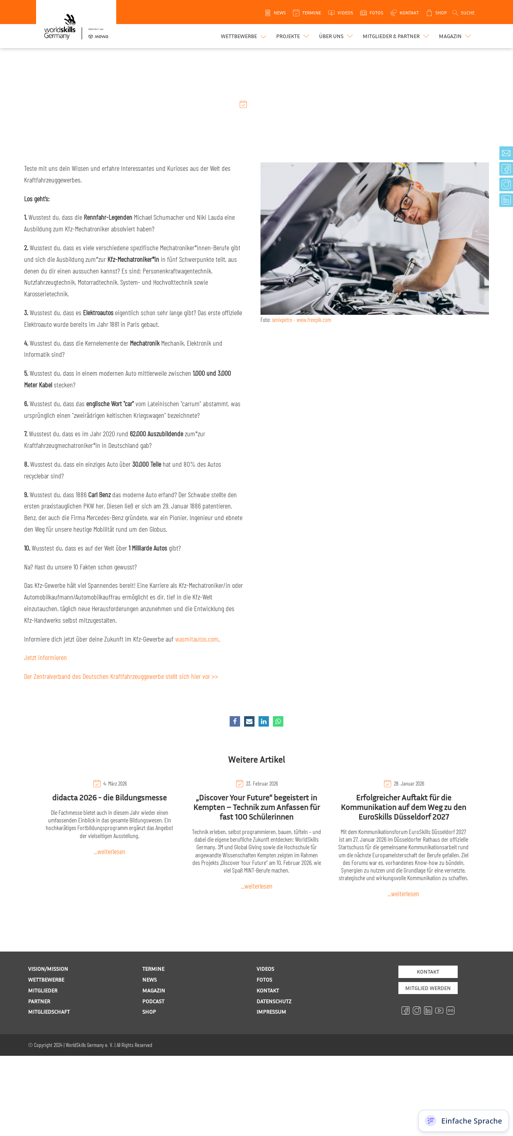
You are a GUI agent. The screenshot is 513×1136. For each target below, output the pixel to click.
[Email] (249, 721)
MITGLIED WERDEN (428, 987)
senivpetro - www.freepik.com (301, 319)
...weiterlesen (109, 851)
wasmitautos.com (196, 638)
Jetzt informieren (45, 657)
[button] (293, 36)
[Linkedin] (264, 721)
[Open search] (463, 12)
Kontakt (428, 971)
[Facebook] (235, 721)
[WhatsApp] (278, 721)
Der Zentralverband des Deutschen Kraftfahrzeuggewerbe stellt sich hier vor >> (121, 676)
